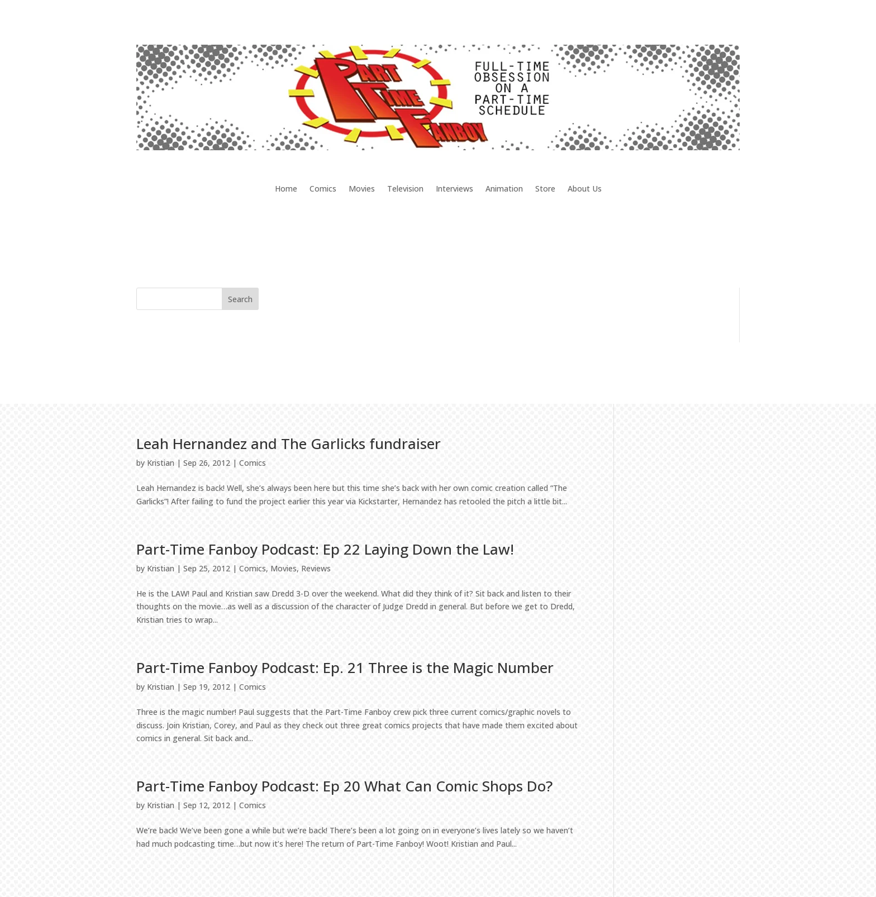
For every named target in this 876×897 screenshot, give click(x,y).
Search (240, 299)
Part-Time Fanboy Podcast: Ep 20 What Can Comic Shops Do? (344, 786)
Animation (504, 189)
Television (405, 189)
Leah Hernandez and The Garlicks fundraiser (288, 443)
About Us (585, 189)
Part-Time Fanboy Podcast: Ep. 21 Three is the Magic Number (345, 667)
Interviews (454, 189)
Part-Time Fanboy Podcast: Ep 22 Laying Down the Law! (325, 549)
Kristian (160, 462)
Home (286, 189)
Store (545, 189)
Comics (323, 189)
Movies (362, 189)
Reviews (316, 568)
